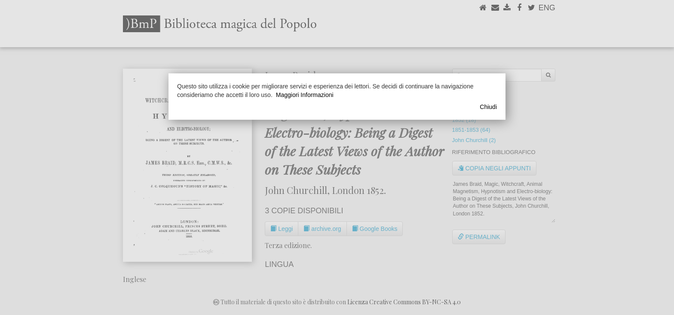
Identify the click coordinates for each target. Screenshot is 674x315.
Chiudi (488, 106)
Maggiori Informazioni (305, 94)
